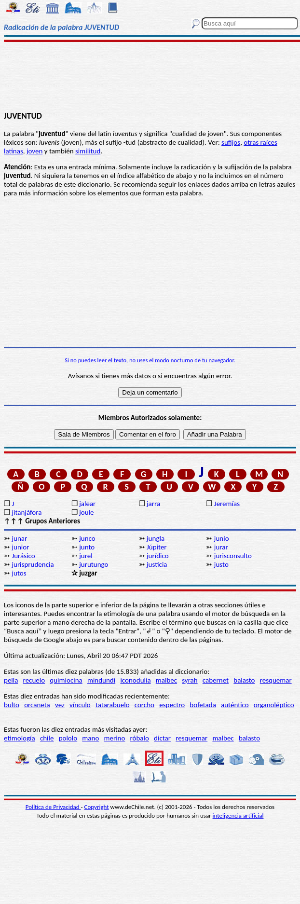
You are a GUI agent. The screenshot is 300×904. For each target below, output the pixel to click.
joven (34, 151)
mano (90, 738)
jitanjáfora (26, 512)
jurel (85, 555)
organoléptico (274, 704)
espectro (172, 704)
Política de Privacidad (53, 806)
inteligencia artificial (238, 815)
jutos (19, 573)
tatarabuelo (112, 704)
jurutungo (93, 564)
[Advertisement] (150, 76)
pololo (68, 738)
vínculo (80, 704)
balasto (244, 680)
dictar (162, 738)
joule (86, 512)
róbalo (139, 738)
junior (20, 547)
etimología (19, 738)
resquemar (276, 680)
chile (47, 738)
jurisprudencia (33, 564)
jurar (221, 547)
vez (60, 704)
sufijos (230, 142)
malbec (166, 680)
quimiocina (66, 680)
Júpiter (157, 547)
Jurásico (23, 555)
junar (19, 538)
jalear (87, 503)
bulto (11, 704)
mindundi (101, 680)
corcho (144, 704)
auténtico (235, 704)
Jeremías (227, 503)
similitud (87, 151)
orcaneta (37, 704)
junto (87, 547)
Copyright (96, 806)
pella (11, 680)
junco (87, 538)
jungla (155, 538)
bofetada (203, 704)
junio (221, 538)
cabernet (216, 680)
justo (221, 564)
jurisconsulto (233, 555)
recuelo (34, 680)
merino (114, 738)
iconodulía (135, 680)
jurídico (158, 555)
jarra (153, 503)
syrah (189, 680)
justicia (157, 564)
